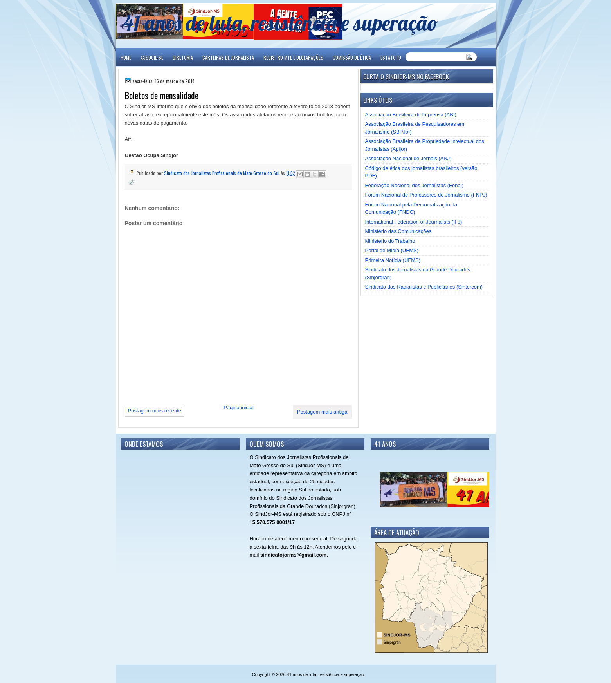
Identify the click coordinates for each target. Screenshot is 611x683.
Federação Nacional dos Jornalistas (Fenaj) (414, 185)
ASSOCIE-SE (152, 57)
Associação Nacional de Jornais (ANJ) (408, 158)
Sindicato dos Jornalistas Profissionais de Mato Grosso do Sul (222, 173)
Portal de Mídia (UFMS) (392, 250)
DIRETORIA (183, 57)
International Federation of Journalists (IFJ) (413, 222)
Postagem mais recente (155, 411)
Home (126, 57)
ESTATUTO (390, 57)
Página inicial (238, 407)
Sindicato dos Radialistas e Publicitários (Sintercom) (424, 287)
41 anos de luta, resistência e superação (280, 22)
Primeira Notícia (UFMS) (393, 260)
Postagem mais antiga (322, 412)
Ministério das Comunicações (398, 231)
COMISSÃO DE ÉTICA (352, 57)
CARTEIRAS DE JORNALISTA (228, 57)
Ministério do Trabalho (390, 241)
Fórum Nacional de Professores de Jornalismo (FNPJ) (426, 195)
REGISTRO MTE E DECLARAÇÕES (293, 57)
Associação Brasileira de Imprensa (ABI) (410, 114)
